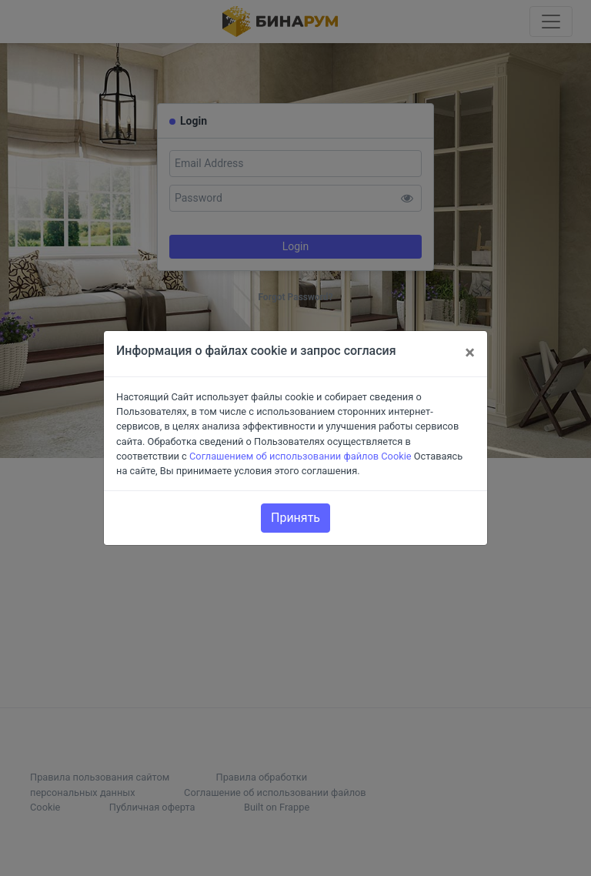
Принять (295, 517)
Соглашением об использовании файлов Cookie (300, 456)
